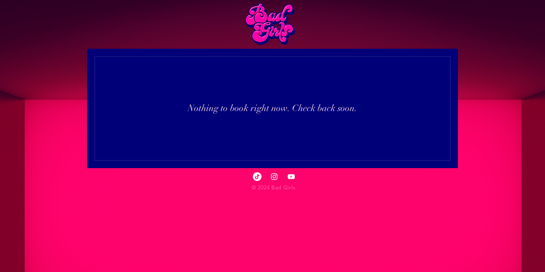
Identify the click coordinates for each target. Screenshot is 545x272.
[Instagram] (274, 176)
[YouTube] (291, 176)
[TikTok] (257, 176)
